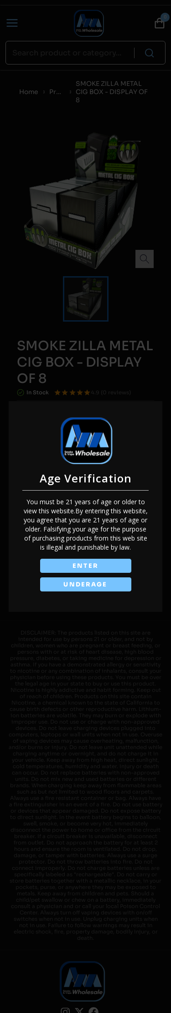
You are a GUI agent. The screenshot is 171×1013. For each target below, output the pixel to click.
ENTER (86, 565)
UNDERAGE (85, 585)
